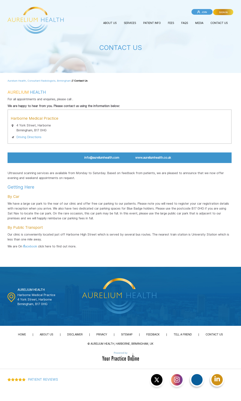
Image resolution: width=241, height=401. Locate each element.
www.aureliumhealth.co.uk (153, 157)
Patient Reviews (43, 379)
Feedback (153, 334)
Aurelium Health (31, 290)
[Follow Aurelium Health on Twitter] (157, 381)
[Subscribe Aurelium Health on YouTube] (177, 381)
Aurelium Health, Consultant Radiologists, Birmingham (39, 80)
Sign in (223, 12)
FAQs (184, 22)
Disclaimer (75, 334)
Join (204, 12)
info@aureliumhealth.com (101, 157)
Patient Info (152, 22)
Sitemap (127, 334)
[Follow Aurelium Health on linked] (217, 380)
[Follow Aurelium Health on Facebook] (197, 380)
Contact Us (219, 22)
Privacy (101, 334)
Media (199, 22)
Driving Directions (28, 137)
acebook (31, 246)
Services (130, 22)
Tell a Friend (183, 334)
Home (22, 334)
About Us (110, 22)
